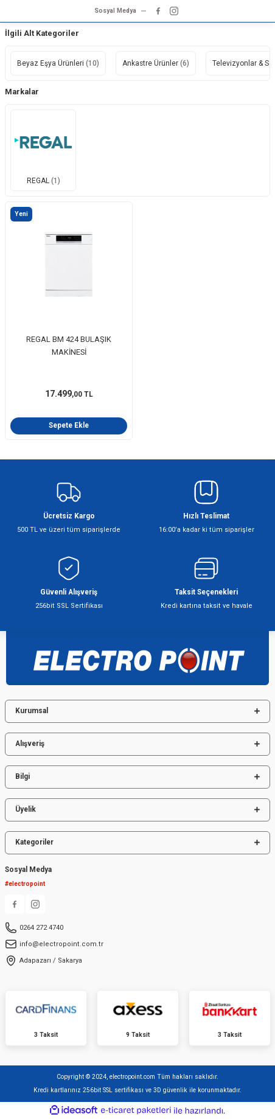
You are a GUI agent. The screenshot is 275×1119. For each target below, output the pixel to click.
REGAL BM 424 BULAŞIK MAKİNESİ (68, 346)
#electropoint (25, 883)
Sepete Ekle (69, 425)
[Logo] (137, 654)
